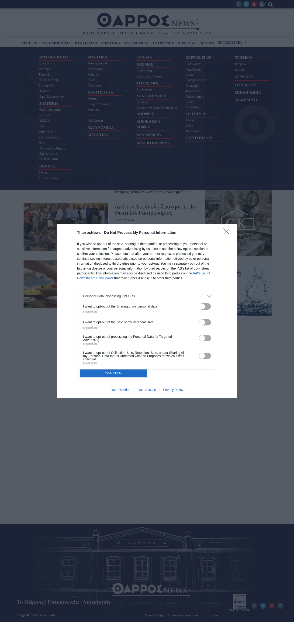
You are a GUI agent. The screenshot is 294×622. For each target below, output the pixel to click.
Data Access (147, 390)
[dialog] (147, 311)
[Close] (227, 233)
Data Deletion (121, 390)
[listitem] (147, 296)
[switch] (205, 306)
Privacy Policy (173, 390)
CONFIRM (113, 373)
